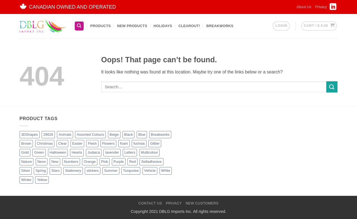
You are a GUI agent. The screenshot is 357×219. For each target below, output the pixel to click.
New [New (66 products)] (55, 162)
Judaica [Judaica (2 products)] (94, 152)
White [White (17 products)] (165, 170)
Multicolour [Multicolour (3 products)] (149, 152)
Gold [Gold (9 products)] (25, 152)
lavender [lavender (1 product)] (112, 152)
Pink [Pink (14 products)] (104, 162)
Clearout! (189, 26)
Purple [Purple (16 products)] (119, 162)
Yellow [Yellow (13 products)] (42, 180)
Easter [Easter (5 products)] (77, 143)
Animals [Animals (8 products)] (65, 134)
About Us (303, 7)
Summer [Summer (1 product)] (110, 170)
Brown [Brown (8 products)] (26, 143)
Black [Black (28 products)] (128, 134)
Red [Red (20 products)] (132, 162)
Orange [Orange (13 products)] (90, 162)
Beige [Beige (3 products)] (114, 134)
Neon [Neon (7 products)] (41, 162)
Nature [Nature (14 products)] (26, 162)
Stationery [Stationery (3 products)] (73, 170)
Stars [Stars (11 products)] (55, 170)
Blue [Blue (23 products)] (142, 134)
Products (100, 26)
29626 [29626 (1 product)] (48, 134)
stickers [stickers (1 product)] (92, 170)
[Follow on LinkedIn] (333, 8)
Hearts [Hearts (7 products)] (77, 152)
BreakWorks (219, 26)
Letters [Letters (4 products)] (129, 152)
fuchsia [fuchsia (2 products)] (139, 143)
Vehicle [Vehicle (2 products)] (150, 170)
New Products (132, 26)
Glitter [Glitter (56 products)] (155, 143)
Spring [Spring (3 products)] (40, 170)
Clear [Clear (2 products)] (62, 143)
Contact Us (150, 203)
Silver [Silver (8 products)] (25, 170)
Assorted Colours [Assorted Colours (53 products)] (90, 134)
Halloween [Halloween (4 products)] (58, 152)
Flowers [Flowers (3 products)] (108, 143)
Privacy (321, 7)
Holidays (162, 26)
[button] (281, 26)
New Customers (202, 203)
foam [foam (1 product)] (124, 143)
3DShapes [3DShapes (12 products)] (29, 134)
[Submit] (331, 86)
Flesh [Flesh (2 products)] (92, 143)
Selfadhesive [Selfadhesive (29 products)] (151, 162)
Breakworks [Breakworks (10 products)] (160, 134)
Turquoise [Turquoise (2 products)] (131, 170)
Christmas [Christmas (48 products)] (45, 143)
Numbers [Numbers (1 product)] (71, 162)
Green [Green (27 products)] (39, 152)
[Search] (79, 26)
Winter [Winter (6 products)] (26, 180)
